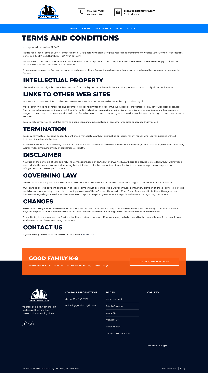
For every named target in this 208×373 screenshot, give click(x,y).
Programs (103, 28)
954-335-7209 (96, 11)
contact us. (87, 234)
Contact (132, 28)
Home (73, 28)
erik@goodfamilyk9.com (139, 10)
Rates (118, 28)
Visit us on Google (157, 345)
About (86, 28)
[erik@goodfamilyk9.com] (118, 12)
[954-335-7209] (81, 12)
